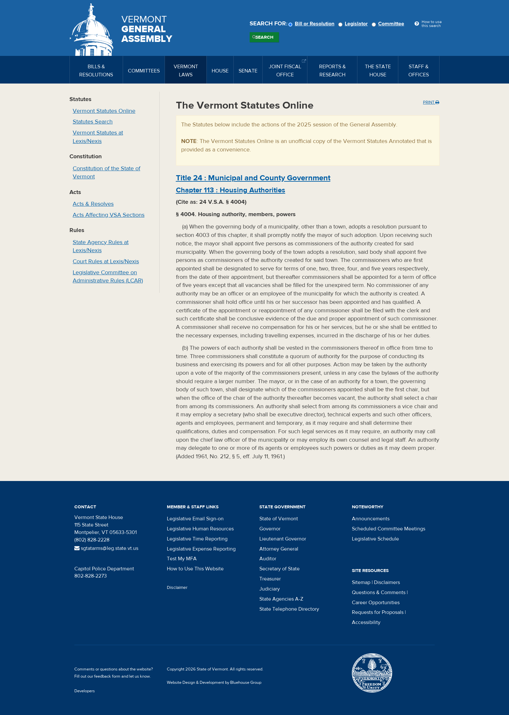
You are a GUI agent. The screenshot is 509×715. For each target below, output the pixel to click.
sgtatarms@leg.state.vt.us (106, 548)
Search (264, 37)
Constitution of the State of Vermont (106, 173)
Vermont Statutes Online (104, 111)
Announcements (371, 518)
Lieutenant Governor (282, 539)
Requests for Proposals (377, 612)
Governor (269, 529)
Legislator (354, 23)
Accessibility (366, 622)
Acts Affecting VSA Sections (108, 215)
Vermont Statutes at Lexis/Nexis (98, 137)
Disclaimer (177, 588)
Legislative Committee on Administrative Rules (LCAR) (108, 277)
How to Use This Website (195, 569)
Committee (389, 23)
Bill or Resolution (312, 23)
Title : (253, 178)
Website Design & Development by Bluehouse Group (214, 682)
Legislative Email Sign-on (195, 518)
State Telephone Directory (289, 609)
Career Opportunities (376, 602)
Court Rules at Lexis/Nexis (106, 261)
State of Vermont (278, 518)
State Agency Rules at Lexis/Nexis (101, 246)
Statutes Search (93, 121)
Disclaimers (387, 582)
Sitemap (361, 582)
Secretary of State (279, 569)
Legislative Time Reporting (197, 539)
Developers (84, 691)
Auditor (267, 558)
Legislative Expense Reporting (201, 549)
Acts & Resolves (93, 204)
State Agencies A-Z (281, 599)
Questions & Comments (378, 592)
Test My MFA (182, 558)
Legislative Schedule (375, 539)
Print (431, 102)
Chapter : (230, 190)
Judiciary (269, 589)
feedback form (107, 676)
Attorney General (278, 549)
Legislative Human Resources (200, 529)
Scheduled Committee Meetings (388, 529)
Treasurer (270, 579)
